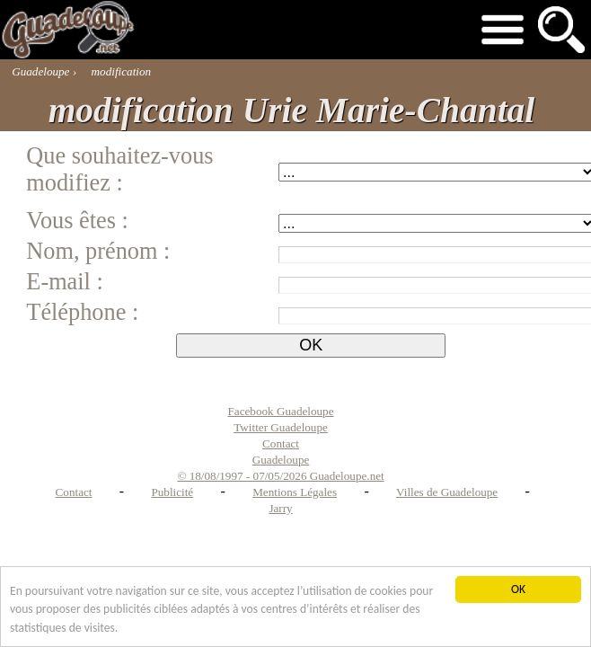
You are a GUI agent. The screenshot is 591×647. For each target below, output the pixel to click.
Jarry (280, 508)
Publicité (172, 492)
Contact (74, 492)
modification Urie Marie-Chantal (292, 110)
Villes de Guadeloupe (447, 492)
